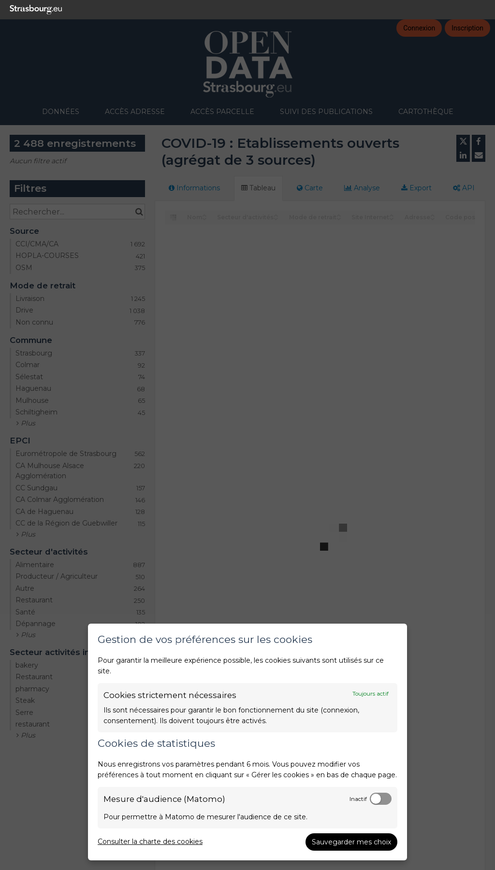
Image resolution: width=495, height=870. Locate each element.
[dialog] (247, 742)
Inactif (358, 799)
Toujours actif (370, 693)
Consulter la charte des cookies (150, 841)
